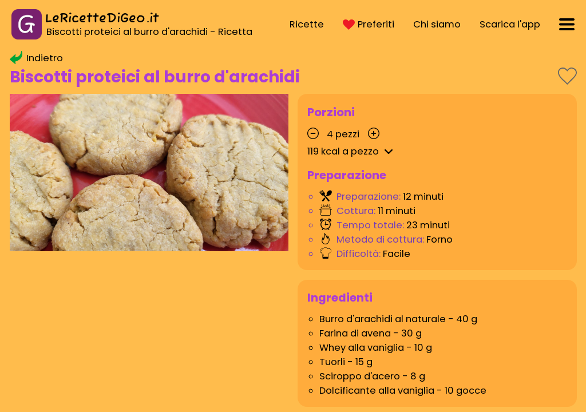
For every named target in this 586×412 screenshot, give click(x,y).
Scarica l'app (510, 24)
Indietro (36, 58)
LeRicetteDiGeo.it (102, 18)
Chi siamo (437, 24)
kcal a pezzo (352, 151)
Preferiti (368, 24)
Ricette (307, 24)
